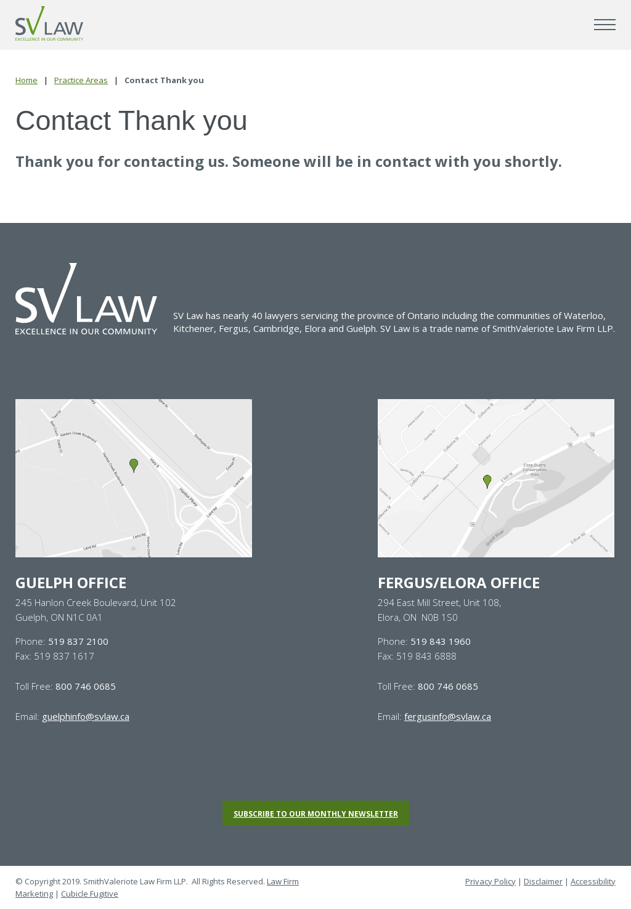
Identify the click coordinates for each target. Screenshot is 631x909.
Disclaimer (543, 881)
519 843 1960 (440, 641)
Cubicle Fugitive (89, 893)
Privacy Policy (490, 881)
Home (26, 80)
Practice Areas (81, 80)
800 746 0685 (85, 686)
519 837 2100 (78, 641)
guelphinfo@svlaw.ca (85, 716)
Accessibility (593, 881)
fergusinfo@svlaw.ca (447, 716)
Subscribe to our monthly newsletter (316, 814)
